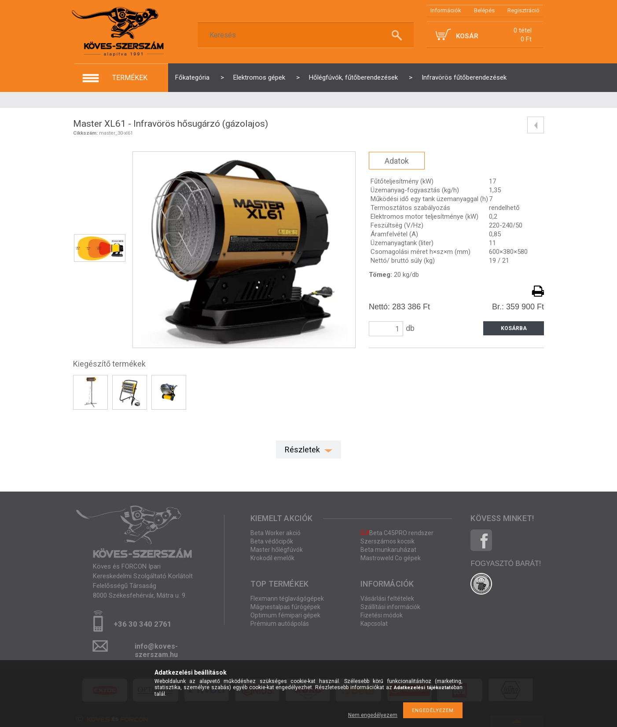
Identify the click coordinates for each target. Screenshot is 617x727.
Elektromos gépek (259, 77)
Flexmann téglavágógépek (287, 598)
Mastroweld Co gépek (390, 558)
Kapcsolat (374, 623)
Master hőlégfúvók (276, 549)
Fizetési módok (381, 615)
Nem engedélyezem (372, 715)
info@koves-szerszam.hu (156, 649)
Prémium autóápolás (279, 623)
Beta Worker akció (275, 532)
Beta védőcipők (271, 541)
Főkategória (192, 77)
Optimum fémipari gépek (285, 615)
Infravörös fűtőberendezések (464, 77)
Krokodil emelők (272, 558)
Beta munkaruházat (388, 549)
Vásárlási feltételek (387, 598)
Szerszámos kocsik (387, 541)
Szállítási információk (390, 606)
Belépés (484, 10)
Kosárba (514, 328)
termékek (129, 77)
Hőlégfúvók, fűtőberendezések (353, 77)
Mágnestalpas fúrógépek (285, 606)
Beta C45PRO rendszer (396, 532)
